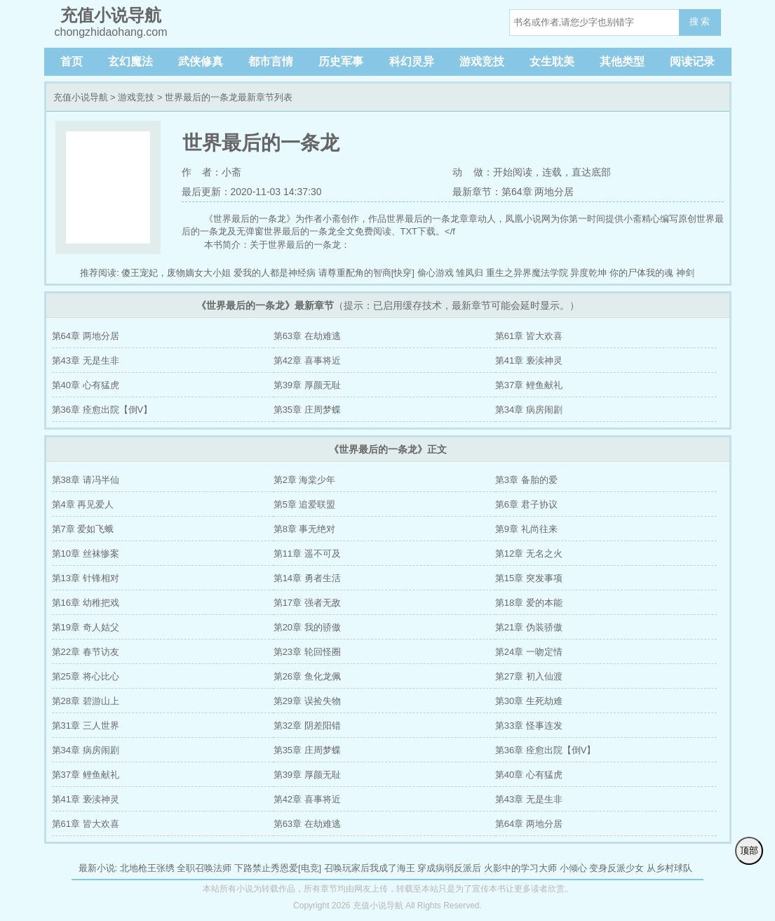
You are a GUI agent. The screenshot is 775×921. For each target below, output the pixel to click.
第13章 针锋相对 (85, 578)
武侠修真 (200, 61)
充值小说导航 (80, 97)
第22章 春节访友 (85, 652)
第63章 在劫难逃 (307, 336)
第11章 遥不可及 (307, 553)
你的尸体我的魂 (641, 272)
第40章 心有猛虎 (85, 385)
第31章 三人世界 (85, 725)
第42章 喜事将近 (307, 360)
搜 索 (699, 21)
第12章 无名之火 (528, 553)
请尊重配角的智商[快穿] (366, 272)
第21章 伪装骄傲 (528, 627)
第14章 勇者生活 (307, 578)
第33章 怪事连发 (528, 725)
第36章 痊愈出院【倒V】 (102, 409)
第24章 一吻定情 (528, 652)
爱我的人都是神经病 (275, 272)
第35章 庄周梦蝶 (307, 409)
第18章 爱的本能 (528, 602)
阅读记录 (692, 61)
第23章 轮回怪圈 (307, 652)
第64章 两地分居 (85, 336)
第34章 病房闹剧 (528, 409)
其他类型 (622, 61)
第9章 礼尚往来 (526, 529)
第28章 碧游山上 (85, 701)
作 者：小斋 (212, 172)
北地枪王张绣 (147, 868)
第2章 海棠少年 (305, 480)
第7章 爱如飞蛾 (83, 529)
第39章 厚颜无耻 (307, 385)
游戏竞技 (481, 61)
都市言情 (270, 61)
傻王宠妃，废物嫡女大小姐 (176, 272)
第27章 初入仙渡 (528, 676)
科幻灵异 (411, 61)
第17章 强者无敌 (307, 602)
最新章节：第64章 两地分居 (513, 191)
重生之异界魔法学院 (527, 272)
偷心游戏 (435, 272)
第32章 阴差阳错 (307, 725)
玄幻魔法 (130, 61)
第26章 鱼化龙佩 (307, 676)
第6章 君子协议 (526, 504)
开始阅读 (512, 172)
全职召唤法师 (204, 868)
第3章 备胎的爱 (526, 480)
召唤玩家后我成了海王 (369, 868)
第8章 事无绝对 (305, 529)
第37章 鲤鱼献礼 (528, 385)
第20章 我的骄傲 (307, 627)
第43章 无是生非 (85, 360)
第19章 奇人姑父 (85, 627)
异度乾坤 (588, 272)
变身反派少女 (616, 868)
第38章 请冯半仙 (85, 480)
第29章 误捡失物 (307, 701)
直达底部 (591, 172)
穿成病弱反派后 (449, 868)
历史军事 (340, 61)
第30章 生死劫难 (528, 701)
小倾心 (573, 868)
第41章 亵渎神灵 (528, 360)
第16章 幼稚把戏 (85, 602)
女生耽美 (552, 61)
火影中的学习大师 (520, 868)
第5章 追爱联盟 (305, 504)
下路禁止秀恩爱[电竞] (277, 868)
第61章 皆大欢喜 (528, 336)
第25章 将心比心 (85, 676)
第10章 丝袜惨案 (85, 553)
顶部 (749, 850)
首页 (71, 61)
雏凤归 (469, 272)
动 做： (472, 172)
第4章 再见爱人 (83, 504)
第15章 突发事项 (528, 578)
